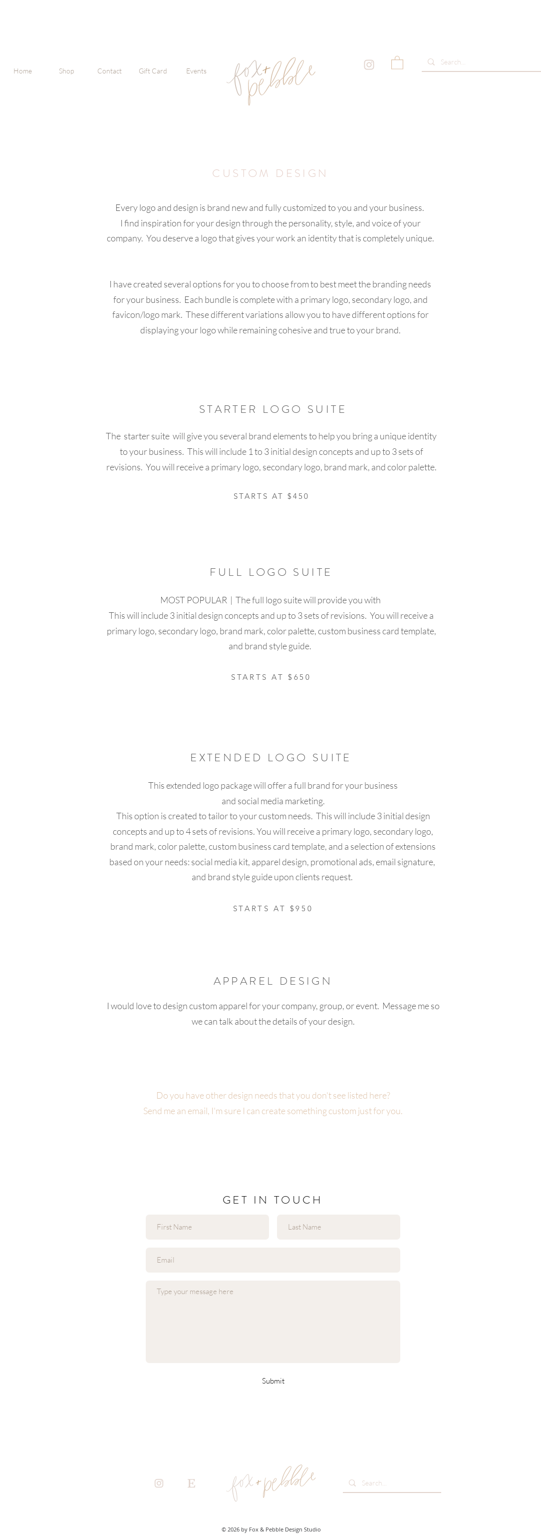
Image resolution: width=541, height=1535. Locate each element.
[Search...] (481, 62)
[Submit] (273, 1381)
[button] (66, 70)
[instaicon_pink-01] (369, 64)
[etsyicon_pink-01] (191, 1483)
